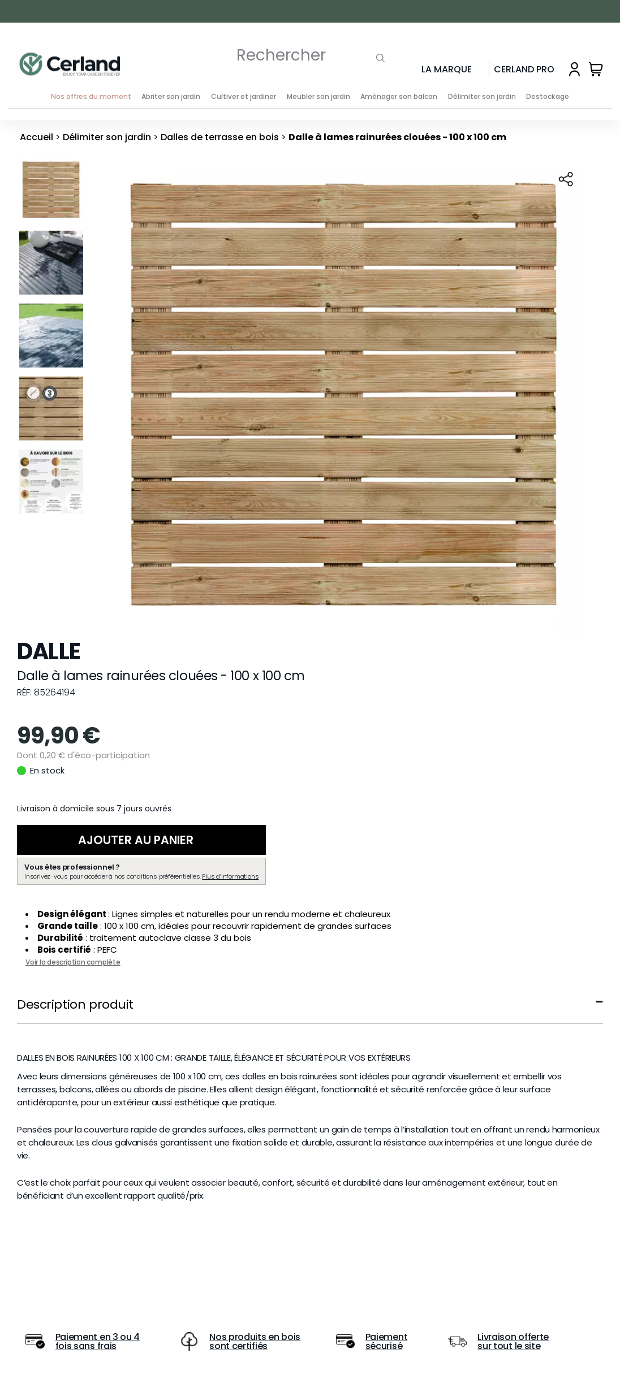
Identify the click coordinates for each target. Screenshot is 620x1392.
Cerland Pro (524, 69)
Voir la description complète (72, 963)
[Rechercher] (292, 55)
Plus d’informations (230, 877)
